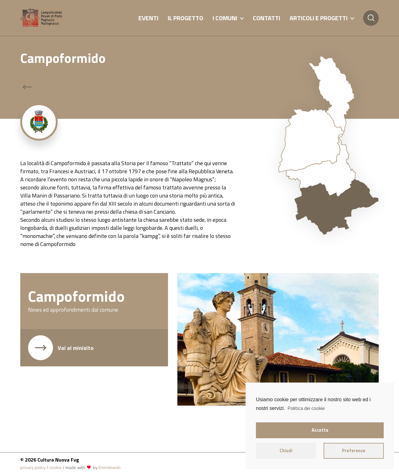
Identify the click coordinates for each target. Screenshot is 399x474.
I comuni (225, 18)
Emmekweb (110, 467)
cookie (56, 467)
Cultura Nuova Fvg (58, 459)
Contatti (266, 18)
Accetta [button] (320, 430)
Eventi (148, 18)
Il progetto (185, 18)
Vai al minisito (76, 348)
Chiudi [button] (286, 450)
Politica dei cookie (306, 408)
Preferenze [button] (353, 450)
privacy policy (33, 467)
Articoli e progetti (319, 18)
